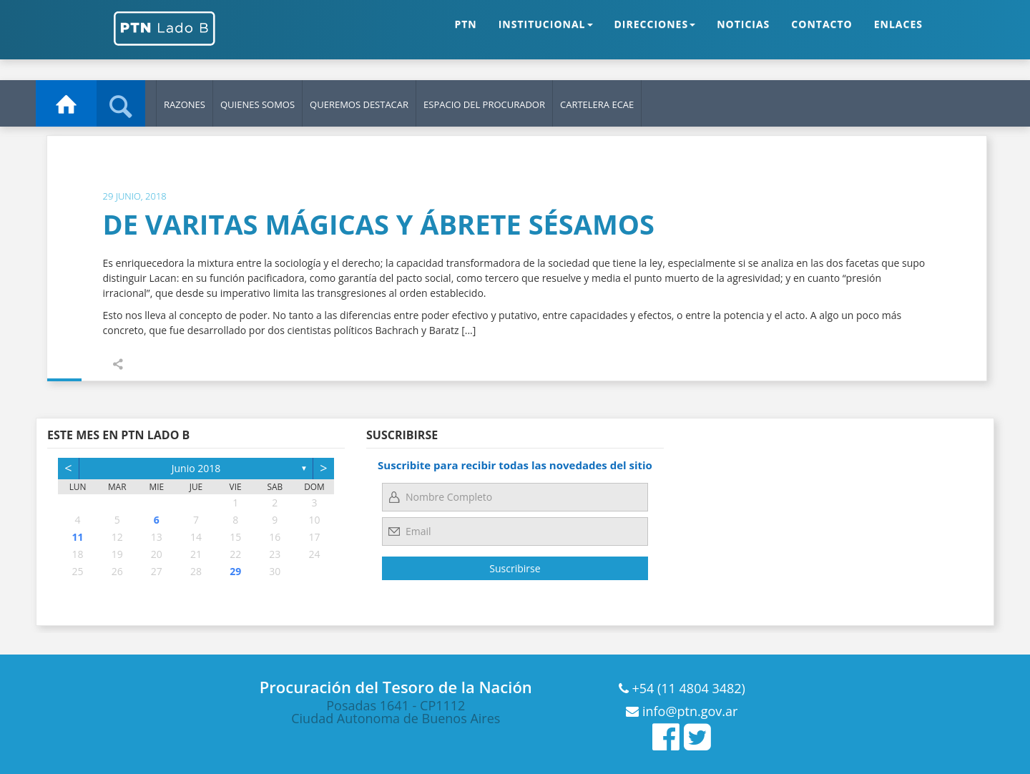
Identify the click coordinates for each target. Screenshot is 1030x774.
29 (235, 571)
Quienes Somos (257, 104)
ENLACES (898, 35)
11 (78, 537)
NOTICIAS (743, 35)
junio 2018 (196, 468)
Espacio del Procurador (484, 104)
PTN (465, 35)
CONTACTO (821, 35)
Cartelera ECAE (597, 104)
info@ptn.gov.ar (688, 711)
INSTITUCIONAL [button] (546, 35)
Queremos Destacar (359, 104)
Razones (184, 104)
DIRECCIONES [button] (655, 35)
